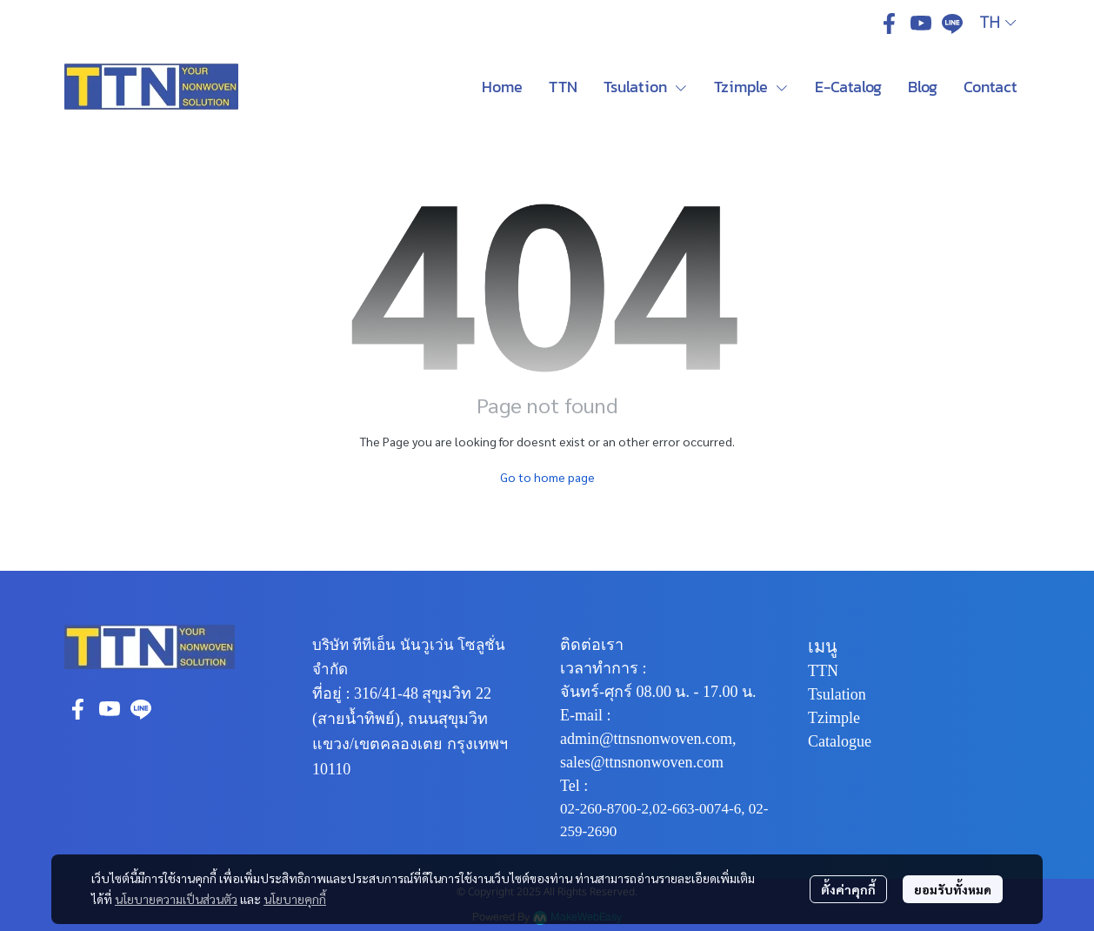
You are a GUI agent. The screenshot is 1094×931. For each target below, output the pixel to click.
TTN (823, 671)
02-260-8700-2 (604, 808)
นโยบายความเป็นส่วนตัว (176, 899)
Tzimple (834, 718)
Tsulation (837, 694)
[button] (998, 23)
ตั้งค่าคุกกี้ (848, 889)
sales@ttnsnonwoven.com (642, 762)
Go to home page (547, 477)
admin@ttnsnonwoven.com (646, 738)
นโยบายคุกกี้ (294, 899)
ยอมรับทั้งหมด (952, 889)
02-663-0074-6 (696, 808)
